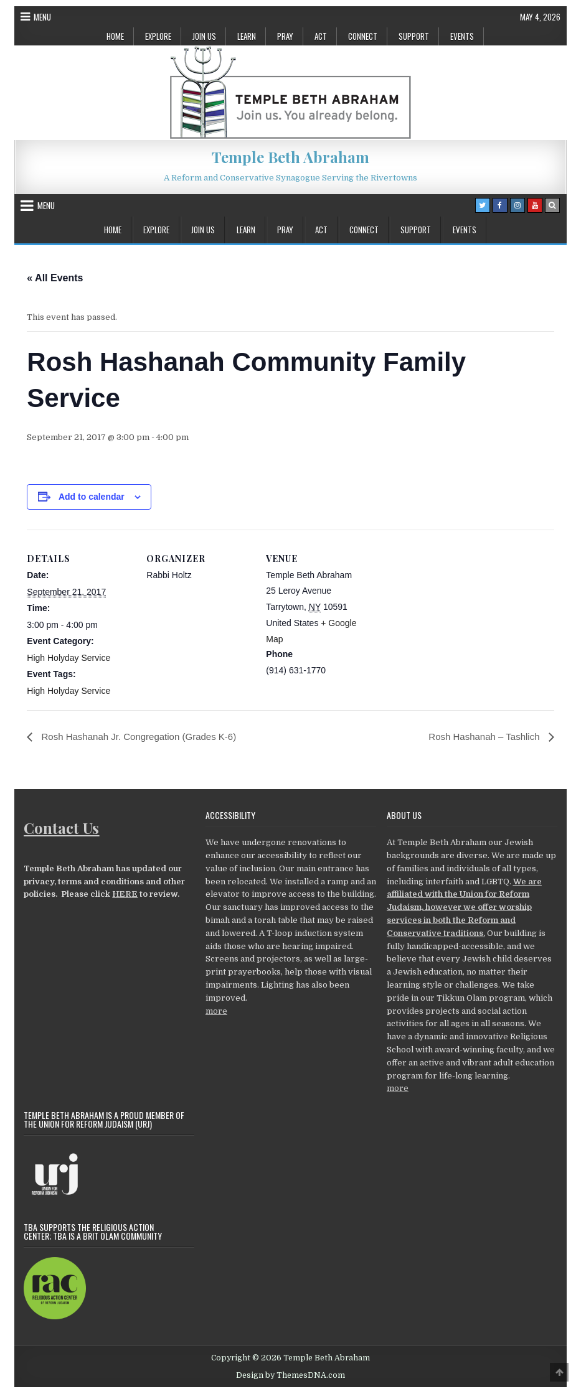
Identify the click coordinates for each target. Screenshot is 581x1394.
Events (462, 36)
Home (115, 36)
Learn (246, 36)
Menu (42, 17)
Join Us (204, 36)
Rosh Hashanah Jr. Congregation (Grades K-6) (144, 736)
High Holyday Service (68, 658)
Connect (362, 36)
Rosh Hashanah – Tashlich (481, 736)
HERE (125, 894)
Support (414, 36)
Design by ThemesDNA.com (290, 1376)
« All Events (55, 278)
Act (320, 36)
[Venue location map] (451, 615)
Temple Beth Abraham (290, 157)
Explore (158, 36)
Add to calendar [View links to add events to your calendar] (92, 497)
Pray (285, 36)
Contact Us (61, 828)
